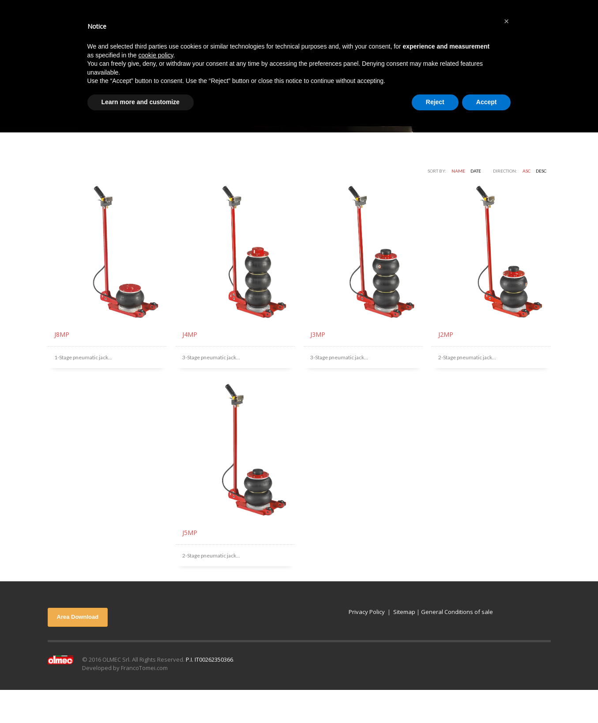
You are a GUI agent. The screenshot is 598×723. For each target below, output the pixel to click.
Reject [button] (435, 101)
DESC (541, 170)
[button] (507, 21)
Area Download (78, 617)
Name (458, 170)
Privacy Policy (367, 612)
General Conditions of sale (457, 612)
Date (475, 170)
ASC (526, 170)
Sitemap (404, 612)
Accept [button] (486, 101)
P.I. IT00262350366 (209, 659)
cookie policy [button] (155, 55)
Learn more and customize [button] (141, 101)
